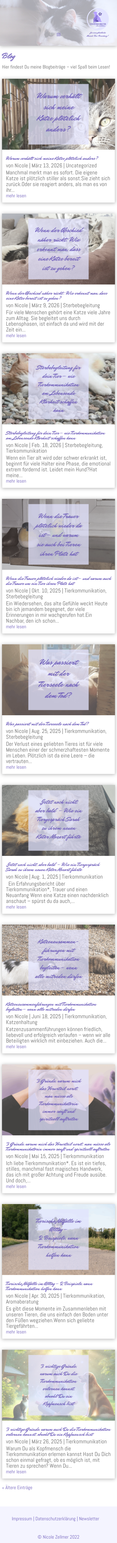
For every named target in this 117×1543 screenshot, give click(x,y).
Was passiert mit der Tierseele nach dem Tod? (47, 723)
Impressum (22, 1518)
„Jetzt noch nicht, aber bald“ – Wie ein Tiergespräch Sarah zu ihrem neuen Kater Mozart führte (52, 867)
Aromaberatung (22, 1301)
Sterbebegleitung (81, 305)
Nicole (21, 165)
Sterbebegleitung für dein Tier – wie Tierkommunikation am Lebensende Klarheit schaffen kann (55, 435)
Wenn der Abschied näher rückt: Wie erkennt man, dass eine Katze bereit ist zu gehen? (56, 296)
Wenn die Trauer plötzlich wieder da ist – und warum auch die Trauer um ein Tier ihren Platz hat (58, 581)
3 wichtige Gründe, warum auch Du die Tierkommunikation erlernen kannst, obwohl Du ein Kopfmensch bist (58, 1432)
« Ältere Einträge (17, 1487)
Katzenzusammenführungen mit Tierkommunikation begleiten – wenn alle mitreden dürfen (51, 1007)
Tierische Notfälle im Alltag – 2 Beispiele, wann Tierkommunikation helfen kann (49, 1286)
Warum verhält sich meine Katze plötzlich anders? (52, 158)
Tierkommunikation (26, 450)
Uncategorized (81, 165)
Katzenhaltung (21, 1022)
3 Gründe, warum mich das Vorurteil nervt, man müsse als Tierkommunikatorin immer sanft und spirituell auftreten (58, 1146)
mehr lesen (16, 195)
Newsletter (89, 1518)
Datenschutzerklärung (55, 1518)
